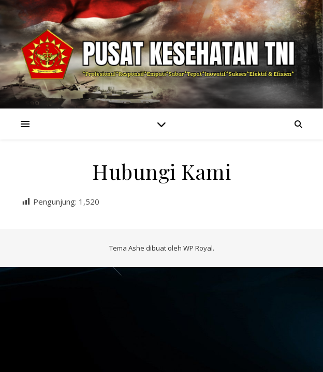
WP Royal (198, 248)
